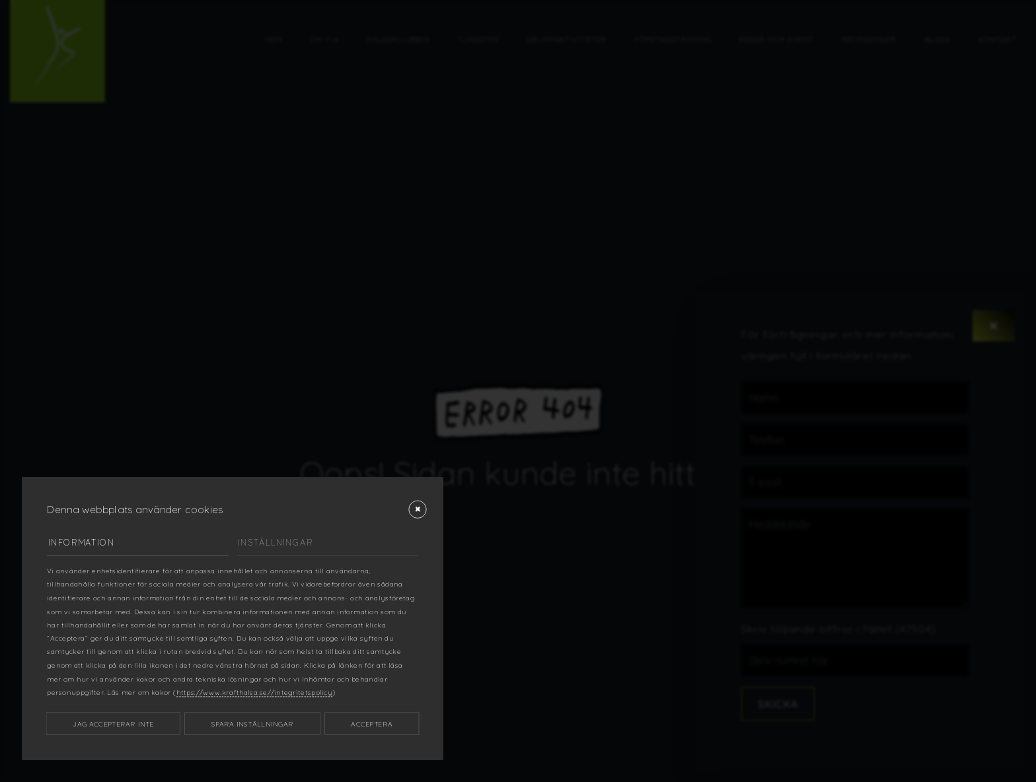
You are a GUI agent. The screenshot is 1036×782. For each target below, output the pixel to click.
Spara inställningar (252, 723)
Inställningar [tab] (275, 542)
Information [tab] (81, 542)
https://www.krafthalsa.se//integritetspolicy (254, 692)
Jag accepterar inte (113, 723)
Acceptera (371, 723)
